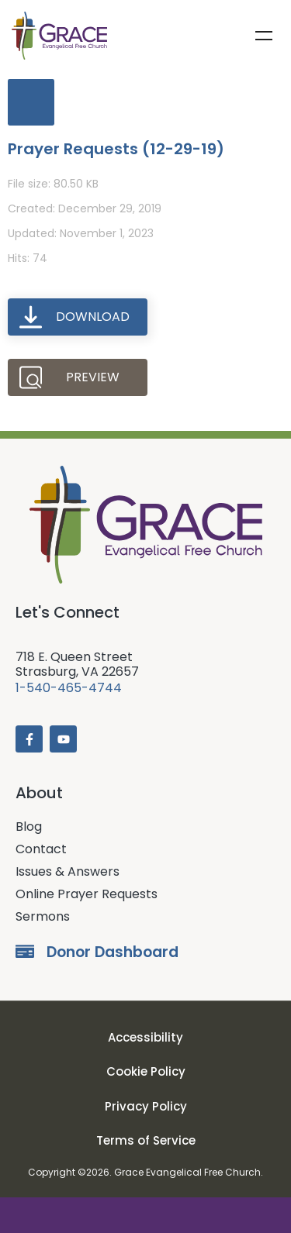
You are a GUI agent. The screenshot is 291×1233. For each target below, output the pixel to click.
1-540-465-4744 (69, 688)
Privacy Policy (146, 1106)
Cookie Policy (145, 1071)
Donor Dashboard (112, 952)
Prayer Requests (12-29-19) (116, 149)
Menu (263, 35)
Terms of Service (146, 1140)
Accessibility (145, 1037)
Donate (145, 1215)
